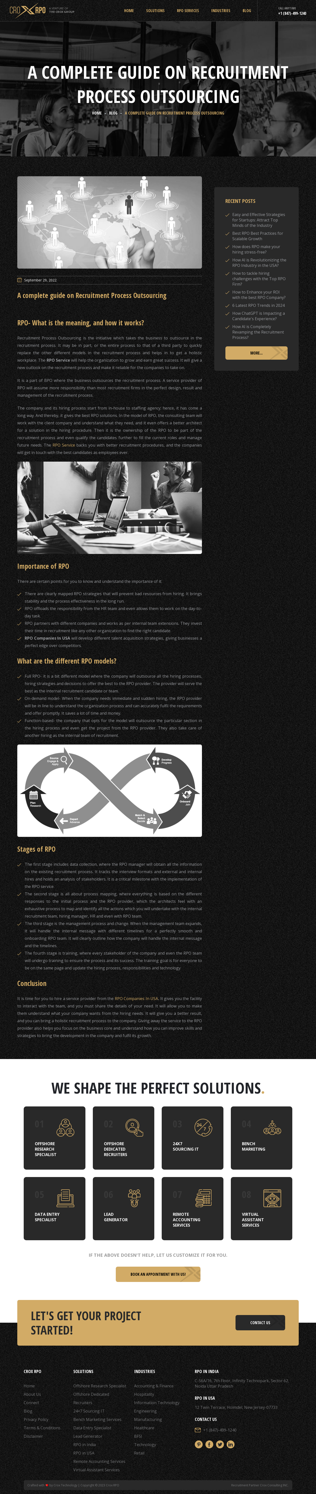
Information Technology (156, 1402)
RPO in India (84, 1444)
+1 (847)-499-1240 (220, 1430)
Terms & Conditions (42, 1428)
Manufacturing (148, 1419)
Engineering (145, 1411)
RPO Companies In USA (136, 998)
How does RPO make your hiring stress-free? (256, 249)
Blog (247, 10)
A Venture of (61, 10)
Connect (31, 1402)
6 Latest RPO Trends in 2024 (258, 305)
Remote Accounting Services (99, 1461)
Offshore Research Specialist (99, 1386)
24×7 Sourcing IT (89, 1411)
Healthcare (144, 1428)
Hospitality (144, 1394)
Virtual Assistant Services (96, 1470)
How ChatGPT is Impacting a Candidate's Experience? (258, 316)
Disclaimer (33, 1436)
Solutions (155, 10)
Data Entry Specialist (92, 1428)
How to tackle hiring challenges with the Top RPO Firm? (259, 279)
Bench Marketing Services (97, 1419)
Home (129, 10)
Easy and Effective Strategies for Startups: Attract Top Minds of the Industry (258, 220)
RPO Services (188, 10)
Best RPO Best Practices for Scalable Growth (257, 236)
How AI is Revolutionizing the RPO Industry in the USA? (259, 262)
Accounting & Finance (154, 1386)
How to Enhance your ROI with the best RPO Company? (259, 294)
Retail (139, 1453)
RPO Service (64, 445)
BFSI (138, 1436)
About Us (32, 1394)
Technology (145, 1444)
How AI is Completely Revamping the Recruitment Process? (258, 332)
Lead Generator (87, 1436)
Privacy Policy (36, 1419)
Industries (220, 10)
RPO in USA (83, 1453)
